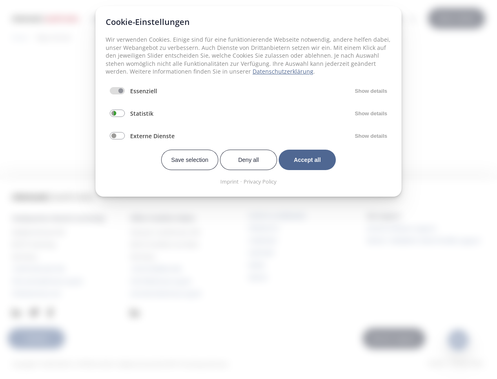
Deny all (248, 160)
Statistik (141, 113)
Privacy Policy (260, 181)
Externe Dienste (152, 136)
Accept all (307, 160)
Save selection (189, 160)
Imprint (229, 181)
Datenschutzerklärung (283, 71)
